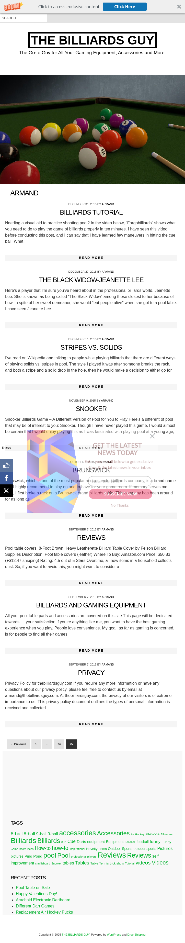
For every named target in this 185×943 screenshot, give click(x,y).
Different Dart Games (35, 906)
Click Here (124, 6)
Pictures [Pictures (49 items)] (165, 848)
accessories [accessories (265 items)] (77, 833)
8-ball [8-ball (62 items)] (29, 833)
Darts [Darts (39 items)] (81, 841)
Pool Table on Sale (33, 887)
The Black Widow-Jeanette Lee (91, 279)
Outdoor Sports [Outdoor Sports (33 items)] (120, 849)
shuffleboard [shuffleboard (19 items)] (42, 863)
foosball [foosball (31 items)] (142, 842)
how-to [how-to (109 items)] (60, 848)
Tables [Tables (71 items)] (82, 863)
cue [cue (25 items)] (63, 842)
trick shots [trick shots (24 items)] (117, 863)
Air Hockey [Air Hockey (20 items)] (137, 834)
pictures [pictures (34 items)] (17, 856)
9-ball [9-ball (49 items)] (41, 833)
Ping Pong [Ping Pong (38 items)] (33, 856)
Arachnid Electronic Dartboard (43, 900)
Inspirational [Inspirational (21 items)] (77, 848)
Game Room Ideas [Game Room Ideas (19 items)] (22, 848)
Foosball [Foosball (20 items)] (130, 842)
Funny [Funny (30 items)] (166, 842)
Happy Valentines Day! (36, 894)
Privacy (91, 672)
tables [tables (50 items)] (68, 863)
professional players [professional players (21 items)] (84, 856)
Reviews (91, 537)
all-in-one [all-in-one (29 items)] (152, 834)
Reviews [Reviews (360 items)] (112, 855)
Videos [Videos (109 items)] (160, 862)
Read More (91, 258)
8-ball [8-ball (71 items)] (16, 833)
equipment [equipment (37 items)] (96, 842)
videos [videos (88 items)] (143, 863)
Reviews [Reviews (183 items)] (139, 855)
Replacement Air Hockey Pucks (44, 912)
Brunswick (91, 470)
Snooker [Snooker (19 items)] (56, 863)
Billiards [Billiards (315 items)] (23, 840)
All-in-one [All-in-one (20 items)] (166, 834)
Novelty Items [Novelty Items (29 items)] (96, 849)
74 (59, 744)
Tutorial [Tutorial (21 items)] (129, 863)
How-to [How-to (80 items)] (43, 848)
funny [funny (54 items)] (155, 841)
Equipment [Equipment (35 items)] (115, 842)
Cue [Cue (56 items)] (71, 841)
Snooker (91, 408)
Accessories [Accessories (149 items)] (113, 833)
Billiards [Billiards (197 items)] (48, 840)
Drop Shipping (137, 934)
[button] (92, 6)
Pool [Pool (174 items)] (63, 855)
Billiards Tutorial (91, 212)
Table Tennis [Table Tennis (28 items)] (99, 863)
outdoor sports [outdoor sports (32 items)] (144, 849)
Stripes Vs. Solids (91, 347)
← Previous (18, 744)
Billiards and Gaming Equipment (91, 605)
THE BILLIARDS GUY (92, 40)
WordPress (114, 934)
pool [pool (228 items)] (49, 855)
